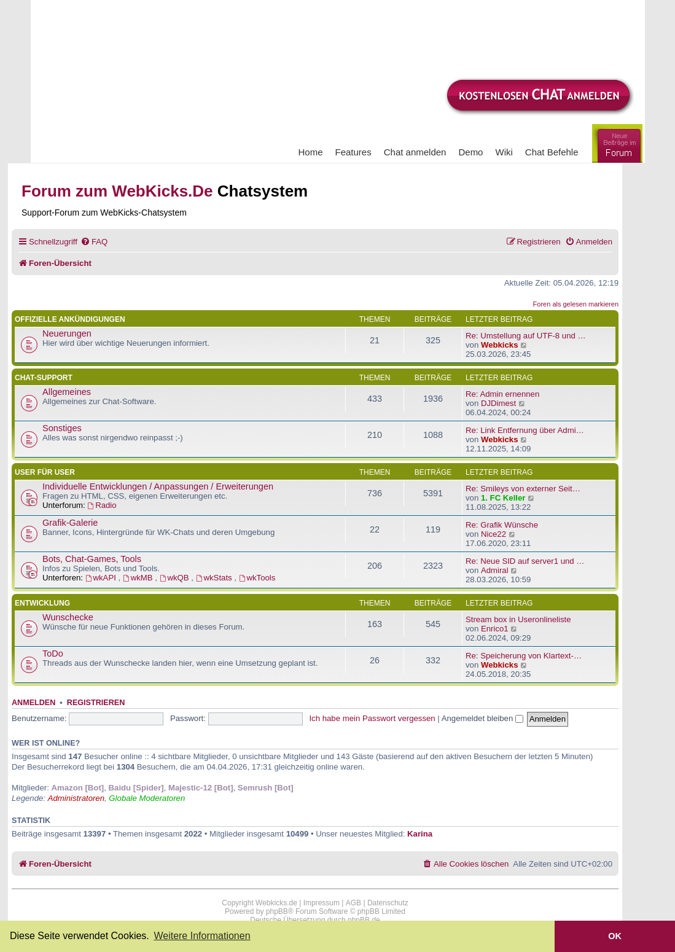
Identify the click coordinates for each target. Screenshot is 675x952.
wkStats (215, 577)
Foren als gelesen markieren (575, 304)
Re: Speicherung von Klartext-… (524, 655)
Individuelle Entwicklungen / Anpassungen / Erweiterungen (157, 486)
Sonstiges (62, 428)
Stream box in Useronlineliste (518, 619)
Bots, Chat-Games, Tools (91, 559)
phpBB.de (364, 920)
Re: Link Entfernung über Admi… (525, 430)
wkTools (257, 577)
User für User (45, 472)
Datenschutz (387, 903)
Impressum (321, 903)
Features (353, 152)
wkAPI (102, 577)
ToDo (52, 653)
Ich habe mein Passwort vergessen (372, 718)
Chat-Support (43, 377)
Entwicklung (42, 603)
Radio (101, 505)
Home (310, 152)
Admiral (495, 570)
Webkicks (499, 344)
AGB (353, 903)
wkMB (139, 577)
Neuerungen (67, 333)
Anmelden (33, 702)
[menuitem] (93, 242)
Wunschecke (67, 617)
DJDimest (498, 403)
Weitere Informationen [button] (202, 936)
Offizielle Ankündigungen (70, 319)
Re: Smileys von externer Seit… (523, 488)
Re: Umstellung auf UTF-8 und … (526, 335)
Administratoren (76, 798)
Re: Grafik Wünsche (502, 524)
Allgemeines (66, 392)
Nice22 (493, 534)
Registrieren (96, 702)
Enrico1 (495, 628)
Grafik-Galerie (70, 523)
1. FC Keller (503, 497)
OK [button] (615, 936)
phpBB (277, 911)
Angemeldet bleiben (482, 718)
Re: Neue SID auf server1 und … (525, 561)
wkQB (176, 577)
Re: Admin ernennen (502, 394)
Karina (419, 833)
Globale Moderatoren (147, 798)
